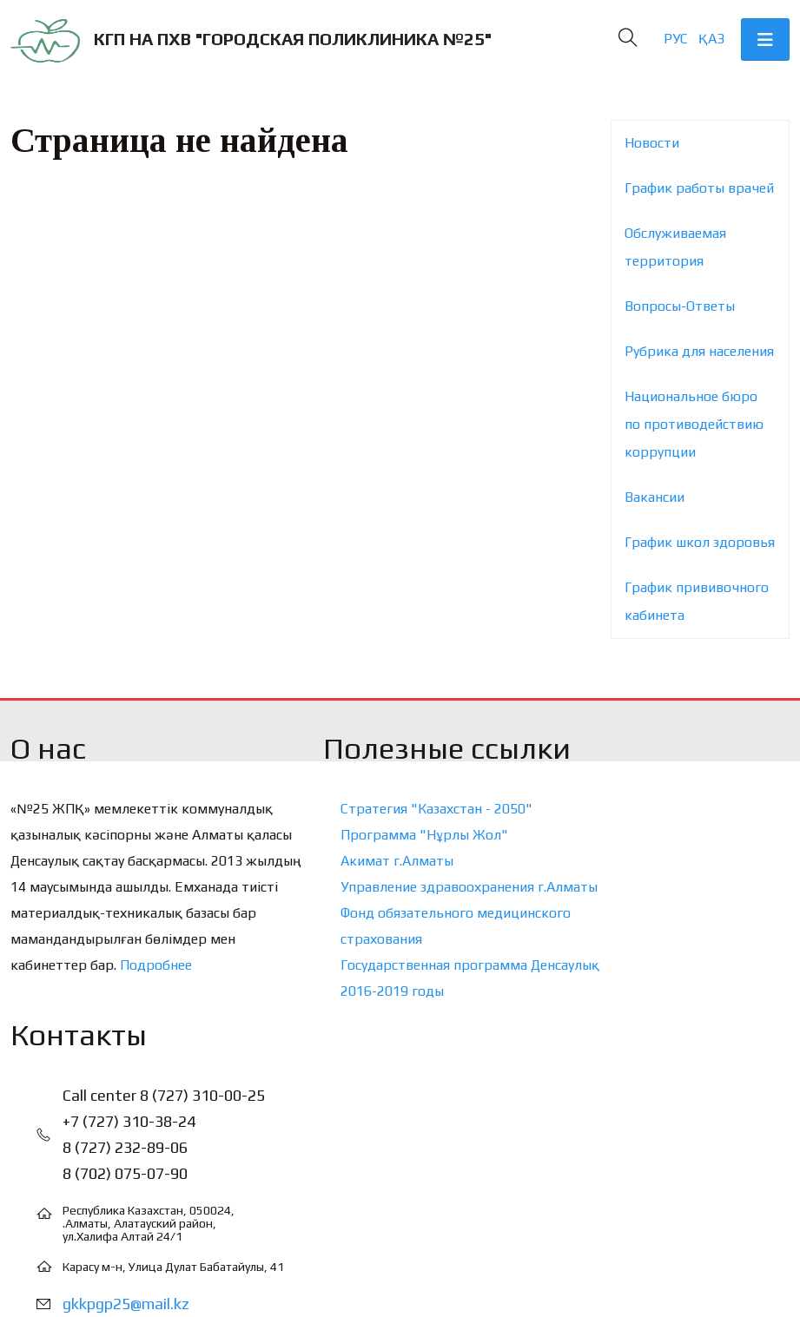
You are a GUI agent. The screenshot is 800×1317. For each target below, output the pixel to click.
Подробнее (156, 965)
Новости (652, 143)
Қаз (711, 38)
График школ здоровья (700, 542)
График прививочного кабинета (697, 601)
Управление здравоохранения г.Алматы (469, 887)
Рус (676, 38)
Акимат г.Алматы (396, 861)
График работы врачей (699, 188)
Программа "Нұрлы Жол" (424, 834)
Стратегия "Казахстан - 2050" (436, 808)
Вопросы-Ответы (680, 306)
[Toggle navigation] (765, 39)
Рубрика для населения (699, 351)
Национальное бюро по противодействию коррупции (694, 424)
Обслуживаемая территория (675, 247)
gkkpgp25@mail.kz (126, 1303)
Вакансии (654, 497)
